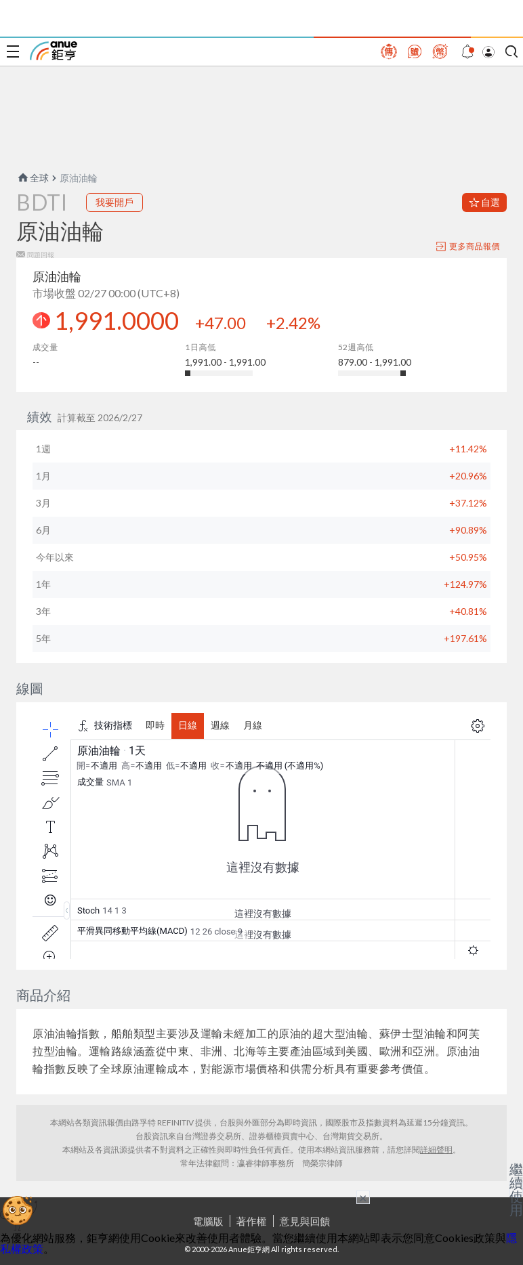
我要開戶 (114, 202)
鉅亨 (53, 51)
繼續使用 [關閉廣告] (516, 1189)
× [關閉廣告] (363, 1197)
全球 (32, 178)
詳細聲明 (436, 1149)
